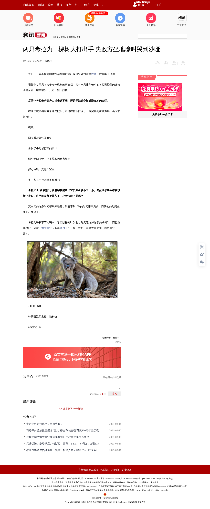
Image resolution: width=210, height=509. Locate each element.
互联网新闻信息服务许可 (51, 485)
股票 (50, 5)
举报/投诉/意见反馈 (88, 468)
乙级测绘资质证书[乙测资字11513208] (150, 485)
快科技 (48, 61)
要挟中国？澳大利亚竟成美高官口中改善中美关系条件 (57, 435)
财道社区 (59, 20)
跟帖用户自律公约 (112, 376)
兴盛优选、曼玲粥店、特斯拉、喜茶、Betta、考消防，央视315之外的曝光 (64, 442)
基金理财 (89, 20)
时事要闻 (71, 37)
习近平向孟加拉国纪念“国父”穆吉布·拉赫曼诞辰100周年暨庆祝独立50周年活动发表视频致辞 (64, 429)
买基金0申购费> (99, 13)
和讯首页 (29, 5)
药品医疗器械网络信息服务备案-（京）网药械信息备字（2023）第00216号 (118, 489)
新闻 (41, 5)
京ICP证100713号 (31, 485)
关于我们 (115, 468)
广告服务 (126, 468)
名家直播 (120, 20)
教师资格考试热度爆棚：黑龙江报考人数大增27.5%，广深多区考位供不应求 (64, 448)
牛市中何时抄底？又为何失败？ (44, 422)
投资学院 (28, 20)
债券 (87, 5)
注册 (158, 5)
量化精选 (151, 20)
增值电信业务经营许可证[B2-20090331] (79, 485)
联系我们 (104, 468)
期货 (69, 5)
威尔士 (64, 226)
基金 (59, 5)
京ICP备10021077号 (159, 489)
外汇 (78, 5)
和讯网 (56, 37)
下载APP (182, 20)
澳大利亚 (46, 226)
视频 (93, 72)
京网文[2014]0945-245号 (74, 489)
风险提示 (154, 481)
